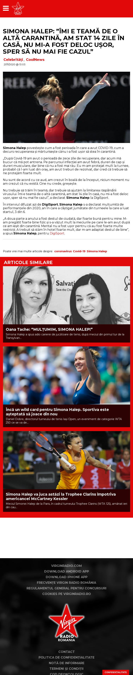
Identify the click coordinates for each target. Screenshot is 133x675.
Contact (66, 652)
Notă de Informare (66, 663)
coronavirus (63, 251)
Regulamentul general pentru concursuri (66, 588)
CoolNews (35, 60)
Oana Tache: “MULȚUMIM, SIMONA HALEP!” (49, 329)
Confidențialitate (116, 672)
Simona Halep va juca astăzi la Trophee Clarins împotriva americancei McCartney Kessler (61, 496)
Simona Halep (97, 251)
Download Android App (66, 571)
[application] (120, 8)
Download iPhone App (66, 577)
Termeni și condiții (66, 669)
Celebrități (13, 60)
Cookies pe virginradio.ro (66, 594)
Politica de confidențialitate (66, 657)
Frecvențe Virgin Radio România (66, 583)
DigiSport (57, 233)
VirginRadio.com (66, 566)
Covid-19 (79, 251)
